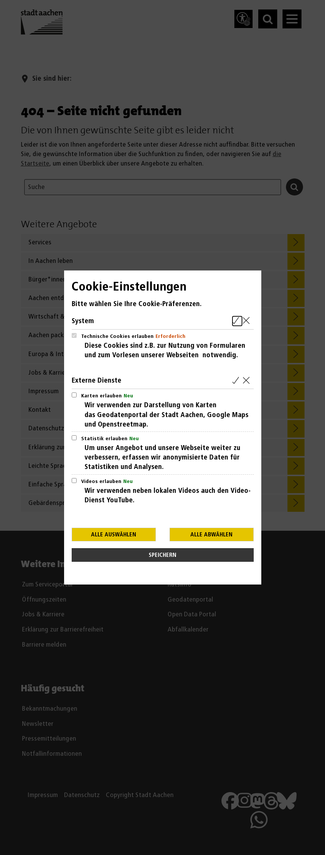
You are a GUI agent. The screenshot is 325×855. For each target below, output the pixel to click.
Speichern (162, 555)
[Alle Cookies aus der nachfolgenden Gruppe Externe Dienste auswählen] (237, 380)
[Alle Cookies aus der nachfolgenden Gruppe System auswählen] (237, 321)
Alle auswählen (113, 535)
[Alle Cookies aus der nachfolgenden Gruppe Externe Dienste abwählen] (248, 380)
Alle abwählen (211, 535)
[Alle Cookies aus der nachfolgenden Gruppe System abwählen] (248, 321)
